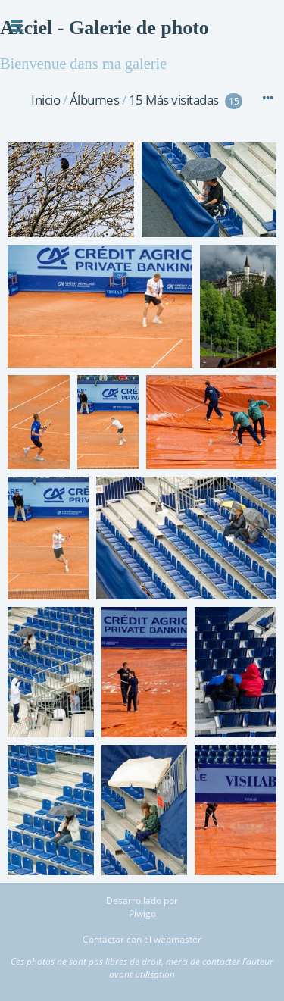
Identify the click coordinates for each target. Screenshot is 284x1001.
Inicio (45, 99)
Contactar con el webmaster (142, 939)
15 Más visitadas (174, 99)
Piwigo (142, 913)
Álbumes (95, 99)
